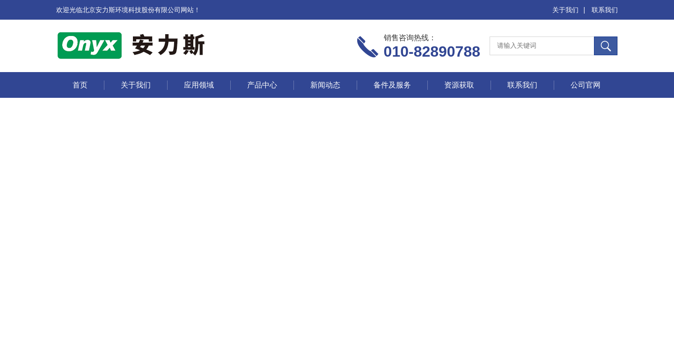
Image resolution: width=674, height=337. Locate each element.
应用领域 (199, 85)
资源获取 (459, 85)
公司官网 (586, 85)
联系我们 (605, 10)
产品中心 (262, 85)
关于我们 (565, 10)
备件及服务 (392, 85)
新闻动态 (325, 85)
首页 (80, 85)
